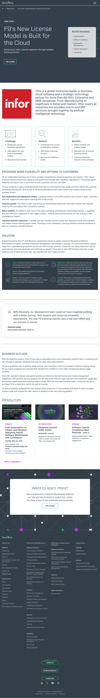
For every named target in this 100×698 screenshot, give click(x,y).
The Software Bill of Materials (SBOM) (61, 553)
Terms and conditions (51, 694)
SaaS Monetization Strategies (36, 554)
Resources (10, 8)
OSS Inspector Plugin (58, 584)
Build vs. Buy (31, 566)
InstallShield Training (82, 563)
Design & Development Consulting (87, 569)
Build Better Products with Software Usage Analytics (35, 573)
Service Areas (55, 594)
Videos (4, 600)
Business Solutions (33, 548)
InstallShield (80, 551)
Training (29, 624)
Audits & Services (56, 590)
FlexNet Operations (80, 49)
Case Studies (6, 585)
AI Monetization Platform (35, 551)
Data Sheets (6, 588)
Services (29, 615)
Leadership (5, 551)
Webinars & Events (8, 603)
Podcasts (5, 597)
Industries (30, 633)
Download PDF (79, 36)
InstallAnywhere (81, 554)
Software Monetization (36, 543)
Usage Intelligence (33, 602)
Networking (30, 644)
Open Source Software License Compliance (61, 563)
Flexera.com (50, 678)
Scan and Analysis (57, 581)
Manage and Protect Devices (36, 569)
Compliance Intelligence (34, 605)
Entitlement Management (78, 44)
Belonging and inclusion (10, 568)
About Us (6, 543)
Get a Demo (10, 61)
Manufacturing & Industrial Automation (35, 640)
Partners (4, 557)
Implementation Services (35, 621)
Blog (3, 582)
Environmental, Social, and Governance (10, 561)
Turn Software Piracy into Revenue (35, 578)
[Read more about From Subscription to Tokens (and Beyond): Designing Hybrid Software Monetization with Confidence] (16, 430)
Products (29, 590)
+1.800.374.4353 (50, 660)
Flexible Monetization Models (36, 563)
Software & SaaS (32, 637)
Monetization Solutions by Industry (35, 583)
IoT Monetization (32, 560)
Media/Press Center (8, 554)
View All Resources (12, 462)
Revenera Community (50, 670)
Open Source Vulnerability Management (59, 568)
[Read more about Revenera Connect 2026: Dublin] (50, 424)
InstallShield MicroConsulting (85, 566)
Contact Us (77, 52)
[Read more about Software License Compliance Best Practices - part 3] (83, 424)
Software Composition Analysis (60, 544)
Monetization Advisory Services (37, 618)
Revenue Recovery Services (36, 627)
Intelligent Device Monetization (37, 557)
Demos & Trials (7, 591)
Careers (4, 565)
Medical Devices (32, 648)
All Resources (6, 579)
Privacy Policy (39, 694)
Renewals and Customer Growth (37, 608)
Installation (80, 543)
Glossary (5, 594)
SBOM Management (57, 578)
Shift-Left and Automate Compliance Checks (59, 558)
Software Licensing (80, 40)
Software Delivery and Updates (37, 599)
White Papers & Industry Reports (12, 606)
